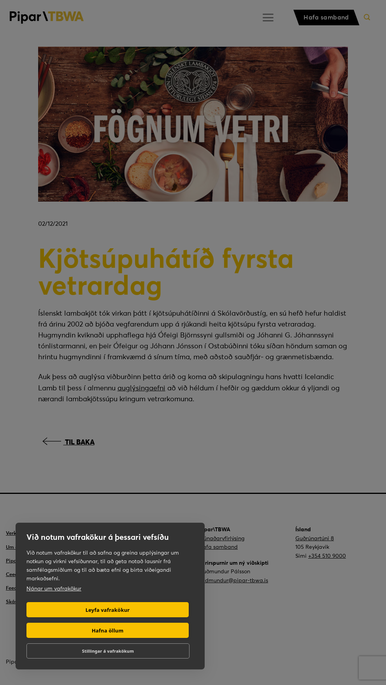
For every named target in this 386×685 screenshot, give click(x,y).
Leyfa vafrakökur (108, 609)
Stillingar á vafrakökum (108, 651)
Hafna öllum (108, 630)
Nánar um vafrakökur (53, 588)
